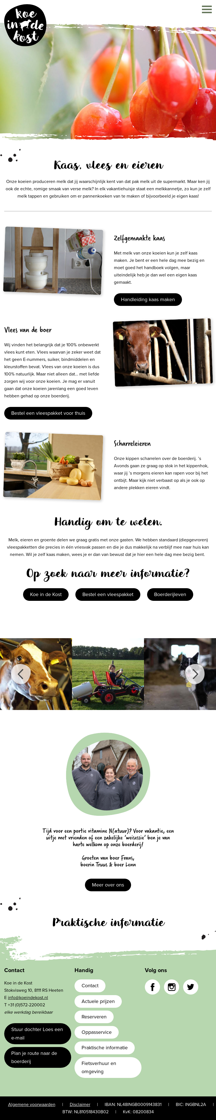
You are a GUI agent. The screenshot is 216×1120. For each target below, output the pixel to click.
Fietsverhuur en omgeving (99, 1067)
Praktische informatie (105, 1048)
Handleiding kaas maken (148, 299)
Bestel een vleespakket (107, 594)
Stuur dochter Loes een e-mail (37, 1033)
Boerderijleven (170, 594)
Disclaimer (80, 1104)
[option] (36, 674)
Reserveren (94, 1017)
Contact (90, 985)
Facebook (152, 987)
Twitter (190, 987)
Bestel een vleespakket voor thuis (48, 413)
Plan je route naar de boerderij (34, 1057)
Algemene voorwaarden (31, 1104)
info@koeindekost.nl (28, 997)
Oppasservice (97, 1032)
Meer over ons (108, 885)
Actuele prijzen (98, 1001)
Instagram (171, 987)
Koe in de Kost (46, 594)
